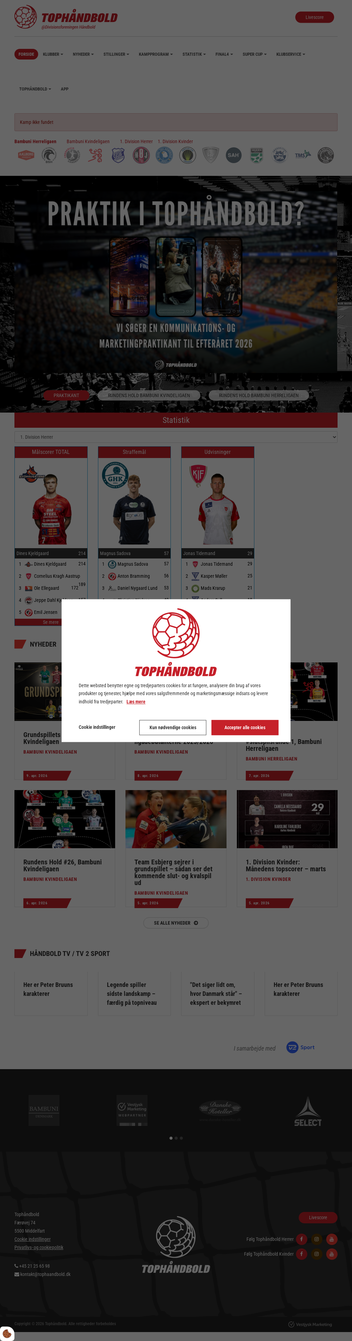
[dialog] (176, 670)
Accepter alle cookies (244, 727)
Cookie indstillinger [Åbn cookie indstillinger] (97, 727)
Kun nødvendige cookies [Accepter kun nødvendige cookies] (173, 727)
